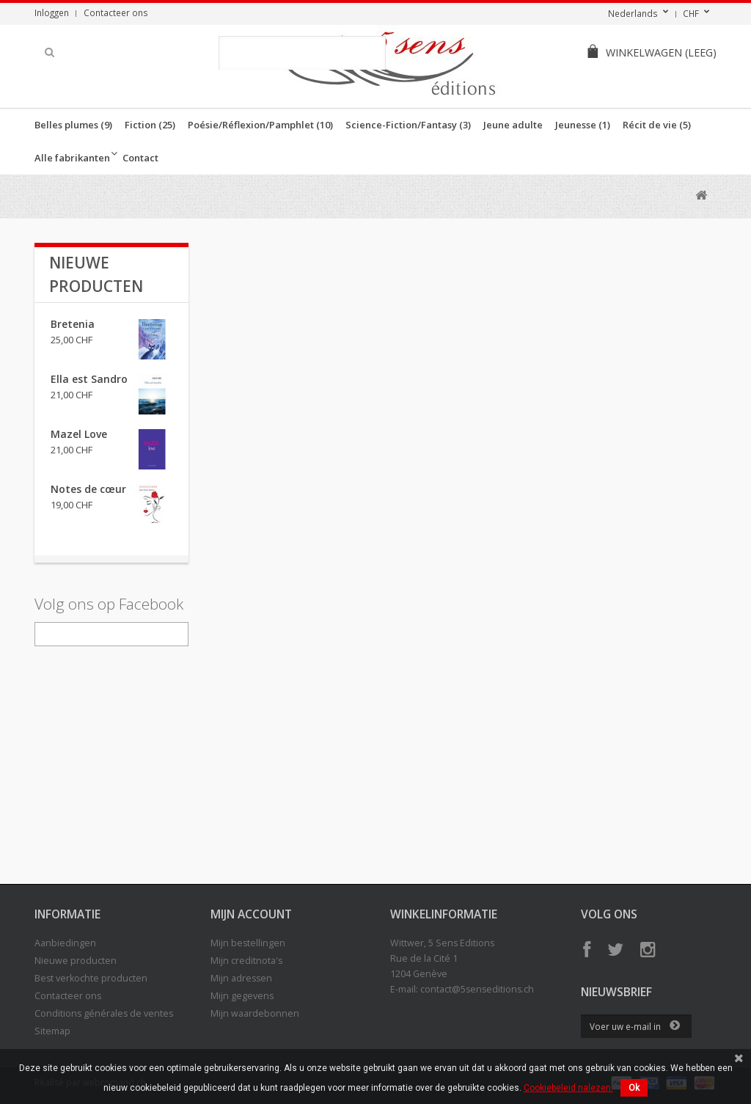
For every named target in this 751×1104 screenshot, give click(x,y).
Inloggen (51, 12)
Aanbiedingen (65, 943)
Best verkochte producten (90, 978)
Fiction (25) (150, 124)
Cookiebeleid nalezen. (568, 1088)
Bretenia (73, 324)
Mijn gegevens (242, 996)
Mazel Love (79, 434)
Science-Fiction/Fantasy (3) (408, 124)
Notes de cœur (88, 489)
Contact (140, 157)
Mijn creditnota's (246, 960)
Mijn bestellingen (247, 943)
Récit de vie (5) (657, 124)
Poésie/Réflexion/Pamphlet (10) (260, 124)
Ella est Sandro (89, 379)
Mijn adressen (241, 978)
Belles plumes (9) (73, 124)
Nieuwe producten (75, 960)
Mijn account (251, 914)
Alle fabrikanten (72, 157)
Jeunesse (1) (582, 124)
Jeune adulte (513, 124)
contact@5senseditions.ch (477, 989)
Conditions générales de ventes (103, 1013)
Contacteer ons (116, 12)
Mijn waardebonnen (254, 1013)
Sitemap (52, 1031)
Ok (634, 1088)
